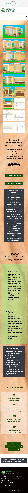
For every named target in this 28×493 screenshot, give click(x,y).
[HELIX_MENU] (26, 16)
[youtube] (12, 1)
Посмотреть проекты (14, 443)
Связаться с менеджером (14, 175)
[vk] (14, 1)
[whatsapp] (16, 1)
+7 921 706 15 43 (8, 3)
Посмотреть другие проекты (14, 183)
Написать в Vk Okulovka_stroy (14, 446)
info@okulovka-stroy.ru (19, 3)
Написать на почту (14, 449)
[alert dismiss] (21, 191)
